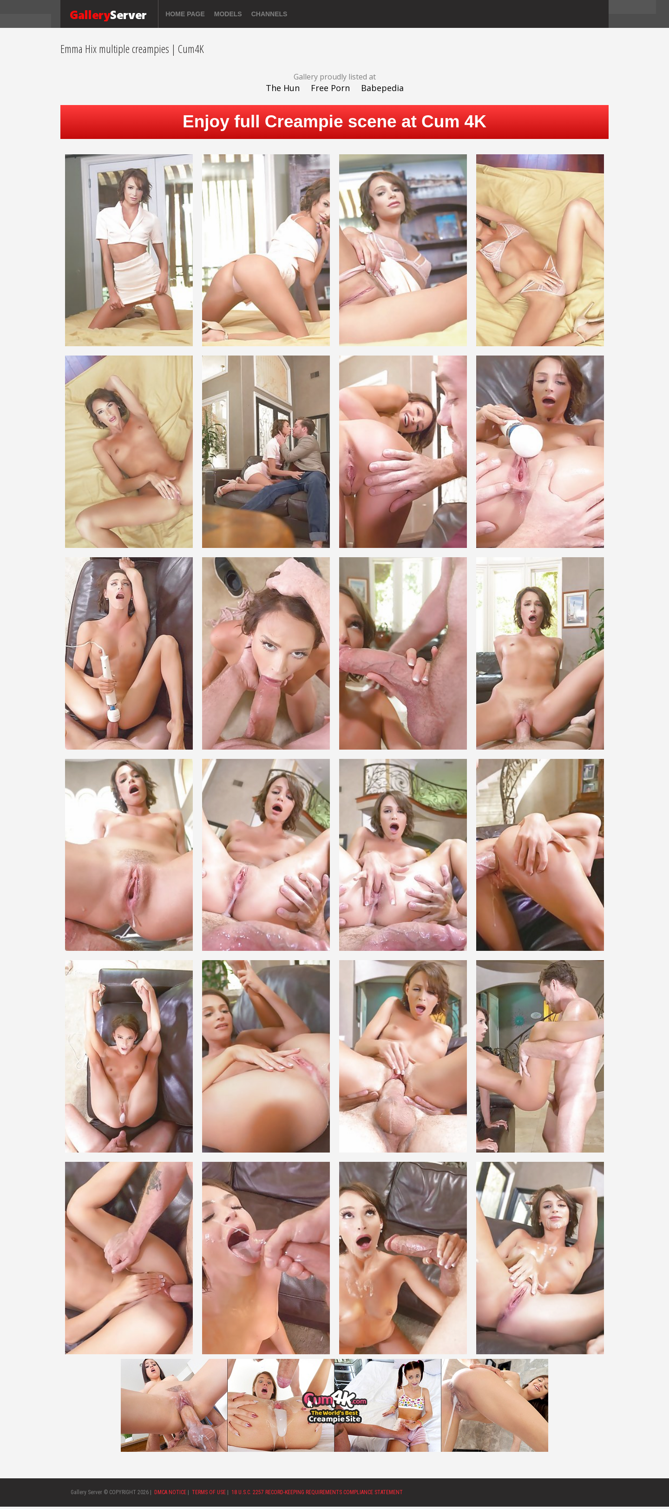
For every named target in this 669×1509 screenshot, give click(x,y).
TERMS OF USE (209, 1492)
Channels (269, 14)
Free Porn (330, 87)
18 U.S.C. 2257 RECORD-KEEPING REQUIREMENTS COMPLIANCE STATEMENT (317, 1492)
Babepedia (382, 87)
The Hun (283, 87)
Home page (185, 14)
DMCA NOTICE (170, 1492)
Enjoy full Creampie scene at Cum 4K (334, 121)
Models (228, 14)
